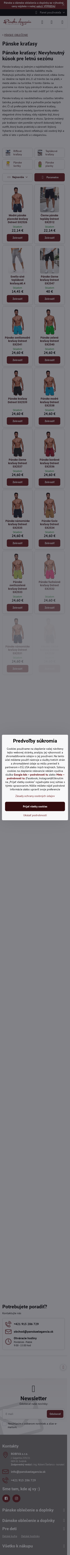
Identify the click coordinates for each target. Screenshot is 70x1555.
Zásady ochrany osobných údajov (35, 796)
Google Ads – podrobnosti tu (31, 774)
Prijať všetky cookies (35, 806)
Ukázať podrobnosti (35, 815)
